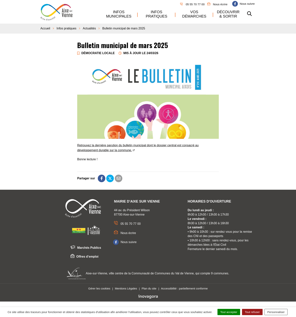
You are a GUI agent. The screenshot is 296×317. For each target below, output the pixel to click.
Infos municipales (118, 14)
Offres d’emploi (84, 256)
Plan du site (149, 288)
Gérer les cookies (99, 288)
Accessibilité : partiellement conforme (184, 288)
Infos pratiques (156, 14)
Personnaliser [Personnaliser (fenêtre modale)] (276, 312)
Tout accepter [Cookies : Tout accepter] (228, 312)
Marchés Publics (86, 247)
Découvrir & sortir (228, 14)
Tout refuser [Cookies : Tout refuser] (252, 312)
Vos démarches (194, 14)
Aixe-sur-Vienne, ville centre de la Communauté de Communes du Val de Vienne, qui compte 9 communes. (157, 273)
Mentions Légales (126, 288)
